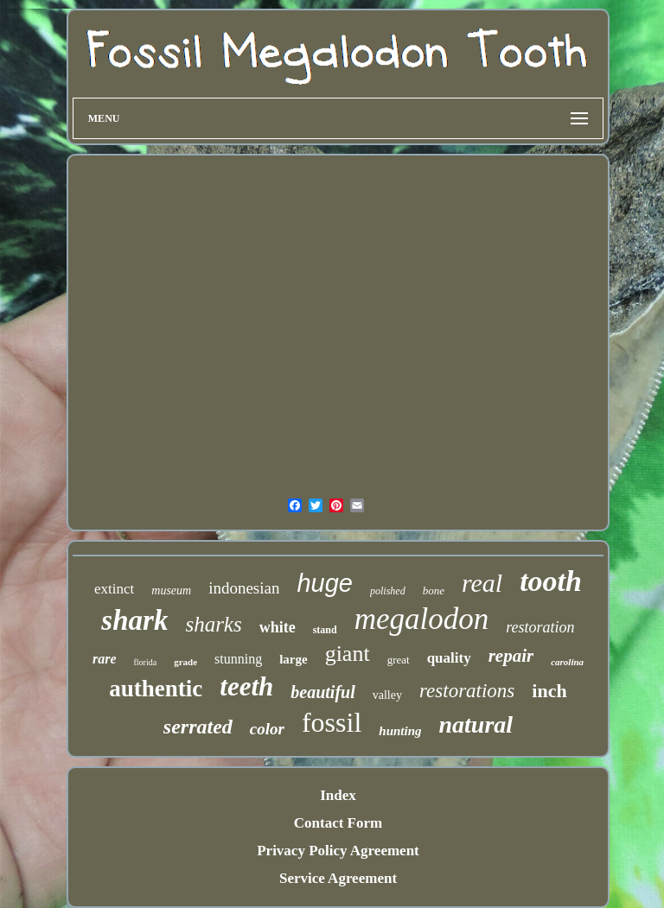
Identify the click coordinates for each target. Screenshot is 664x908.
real (482, 582)
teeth (246, 686)
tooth (551, 581)
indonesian (243, 588)
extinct (114, 589)
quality (449, 658)
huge (325, 583)
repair (511, 655)
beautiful (322, 692)
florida (144, 662)
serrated (198, 726)
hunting (400, 731)
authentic (155, 689)
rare (105, 658)
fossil (331, 722)
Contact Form (338, 823)
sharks (213, 624)
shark (134, 620)
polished (387, 591)
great (398, 659)
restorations (466, 691)
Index (338, 795)
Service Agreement (338, 878)
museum (171, 590)
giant (347, 653)
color (267, 729)
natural (476, 724)
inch (549, 691)
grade (185, 662)
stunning (238, 658)
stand (325, 630)
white (277, 627)
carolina (567, 662)
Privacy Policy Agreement (338, 850)
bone (433, 590)
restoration (540, 627)
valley (387, 695)
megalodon (421, 619)
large (293, 659)
